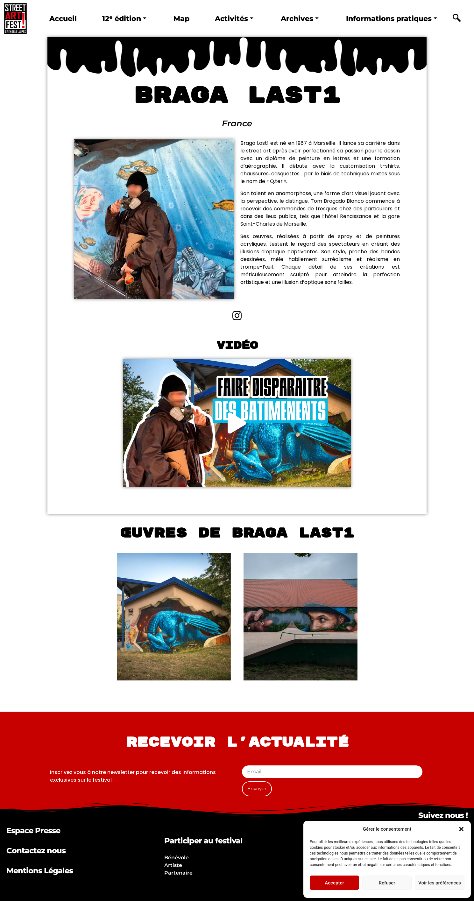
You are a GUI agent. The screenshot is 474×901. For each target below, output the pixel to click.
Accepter (334, 883)
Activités (230, 18)
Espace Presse (33, 830)
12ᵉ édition (124, 18)
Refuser (386, 883)
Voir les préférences (439, 883)
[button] (461, 829)
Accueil (63, 18)
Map (179, 18)
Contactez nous (36, 850)
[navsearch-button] (456, 19)
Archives (294, 18)
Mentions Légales (39, 870)
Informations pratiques (388, 18)
